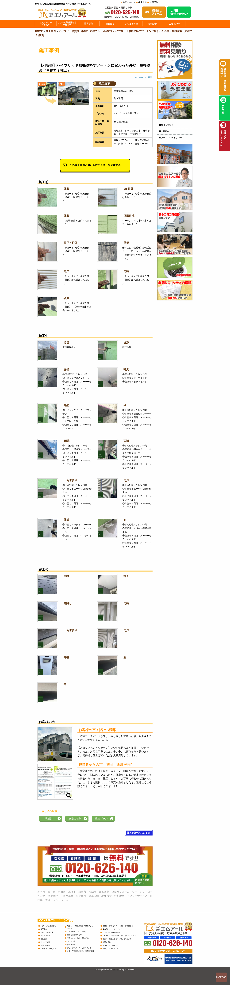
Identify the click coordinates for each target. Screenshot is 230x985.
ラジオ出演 (71, 941)
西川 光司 (123, 764)
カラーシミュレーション (111, 945)
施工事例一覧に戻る (138, 833)
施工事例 (44, 929)
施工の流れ (107, 942)
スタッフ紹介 (166, 125)
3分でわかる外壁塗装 (48, 926)
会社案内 (164, 131)
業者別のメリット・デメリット (114, 929)
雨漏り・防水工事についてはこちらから (117, 939)
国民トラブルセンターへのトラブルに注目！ (119, 926)
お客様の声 (71, 945)
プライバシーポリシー (170, 137)
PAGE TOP (221, 977)
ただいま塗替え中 (47, 932)
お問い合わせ (129, 2)
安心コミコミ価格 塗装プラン (78, 938)
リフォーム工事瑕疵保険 (111, 932)
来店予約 (154, 2)
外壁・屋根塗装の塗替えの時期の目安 (80, 951)
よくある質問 (45, 935)
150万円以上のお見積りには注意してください (119, 935)
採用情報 (142, 2)
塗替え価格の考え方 (74, 935)
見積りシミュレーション (111, 949)
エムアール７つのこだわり (76, 931)
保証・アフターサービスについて (79, 948)
